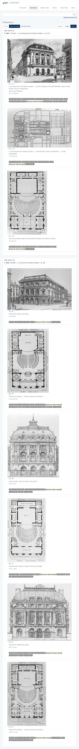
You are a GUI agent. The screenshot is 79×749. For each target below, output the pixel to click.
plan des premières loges (44, 246)
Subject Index (44, 8)
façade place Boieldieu (56, 99)
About (73, 8)
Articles (54, 8)
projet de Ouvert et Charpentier (17, 101)
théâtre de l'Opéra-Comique (42, 99)
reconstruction (48, 101)
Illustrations (33, 8)
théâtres (55, 101)
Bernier (11, 322)
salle (20, 406)
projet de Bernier (39, 404)
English (67, 26)
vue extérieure (62, 101)
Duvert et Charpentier (27, 99)
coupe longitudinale (43, 161)
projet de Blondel (40, 653)
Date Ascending (14, 26)
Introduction (23, 8)
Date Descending (25, 26)
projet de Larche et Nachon (37, 489)
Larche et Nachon (14, 574)
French (73, 26)
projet (65, 99)
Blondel (11, 653)
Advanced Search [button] (69, 17)
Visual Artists (64, 8)
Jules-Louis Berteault (14, 99)
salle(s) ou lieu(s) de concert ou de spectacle (34, 406)
